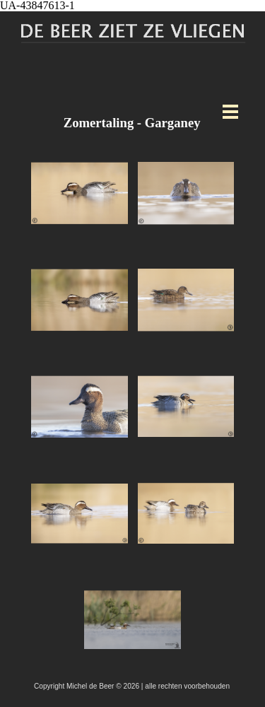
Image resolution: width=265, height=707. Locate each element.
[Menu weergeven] (230, 111)
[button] (79, 193)
